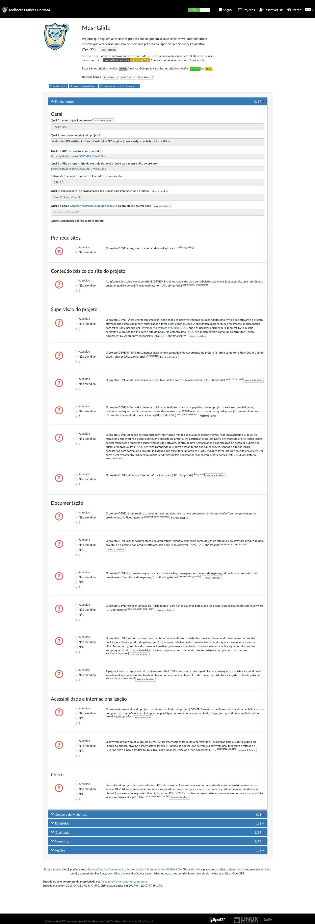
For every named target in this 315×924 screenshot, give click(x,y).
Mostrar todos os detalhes (83, 86)
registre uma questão (131, 921)
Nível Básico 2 (128, 77)
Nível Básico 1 (110, 77)
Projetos (246, 10)
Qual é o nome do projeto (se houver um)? (101, 205)
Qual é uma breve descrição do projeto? (75, 135)
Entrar (294, 10)
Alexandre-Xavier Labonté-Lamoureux (124, 881)
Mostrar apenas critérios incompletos (119, 86)
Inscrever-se (271, 10)
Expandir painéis (58, 86)
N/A (79, 550)
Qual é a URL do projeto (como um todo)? (76, 151)
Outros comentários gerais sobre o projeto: (78, 220)
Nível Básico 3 (145, 77)
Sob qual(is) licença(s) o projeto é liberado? (77, 176)
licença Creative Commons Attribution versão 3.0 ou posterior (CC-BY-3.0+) (135, 869)
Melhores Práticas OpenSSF (30, 10)
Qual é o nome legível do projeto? (72, 120)
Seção (226, 10)
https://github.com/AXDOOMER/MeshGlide (78, 156)
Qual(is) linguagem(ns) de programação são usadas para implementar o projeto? (100, 190)
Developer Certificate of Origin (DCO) (164, 327)
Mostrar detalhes (108, 49)
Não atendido (80, 252)
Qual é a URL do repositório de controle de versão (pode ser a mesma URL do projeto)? (105, 163)
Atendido (80, 247)
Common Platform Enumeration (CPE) (93, 205)
